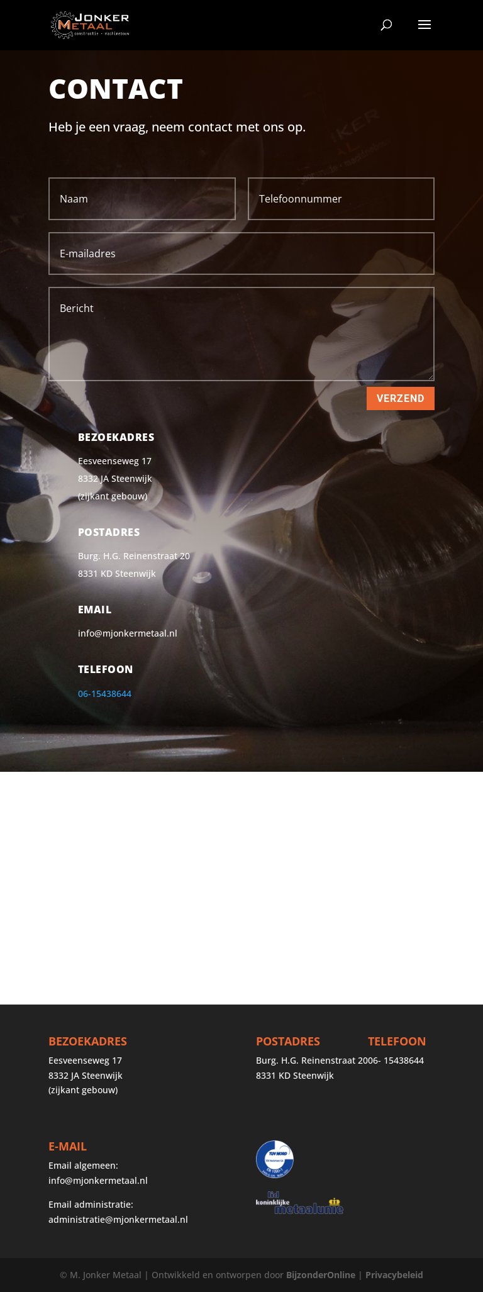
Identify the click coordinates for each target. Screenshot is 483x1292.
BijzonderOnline (320, 1275)
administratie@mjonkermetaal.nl (118, 1219)
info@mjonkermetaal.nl (98, 1180)
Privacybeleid (394, 1275)
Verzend (401, 398)
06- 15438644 (396, 1060)
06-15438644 (104, 693)
